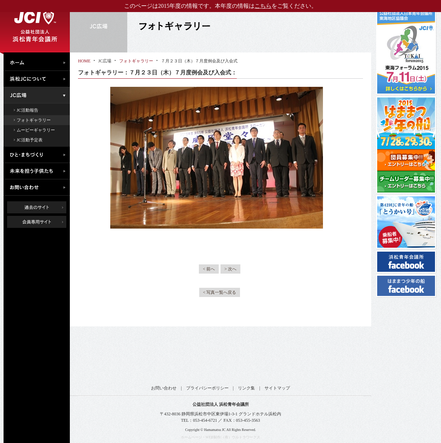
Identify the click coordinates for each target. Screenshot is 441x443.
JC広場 (38, 95)
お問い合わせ (38, 187)
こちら (263, 6)
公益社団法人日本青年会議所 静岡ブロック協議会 (248, 359)
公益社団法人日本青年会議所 (110, 359)
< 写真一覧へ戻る (219, 292)
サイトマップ (277, 388)
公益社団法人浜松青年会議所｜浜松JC (35, 26)
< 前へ (209, 269)
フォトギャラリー (34, 120)
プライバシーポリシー (207, 388)
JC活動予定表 (30, 140)
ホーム (38, 61)
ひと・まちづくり (38, 155)
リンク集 (246, 388)
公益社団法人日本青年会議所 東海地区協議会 (179, 359)
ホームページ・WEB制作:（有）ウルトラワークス (221, 437)
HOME (84, 60)
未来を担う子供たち (38, 171)
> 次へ (230, 269)
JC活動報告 (27, 110)
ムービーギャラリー (36, 130)
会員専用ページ (42, 222)
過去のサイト (36, 207)
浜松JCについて (38, 79)
